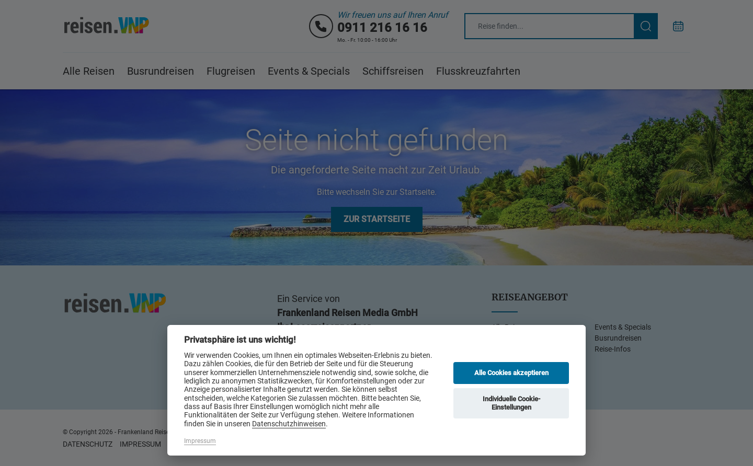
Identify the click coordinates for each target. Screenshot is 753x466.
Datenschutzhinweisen (289, 424)
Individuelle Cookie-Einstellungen (511, 403)
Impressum (200, 441)
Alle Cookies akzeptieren (511, 373)
